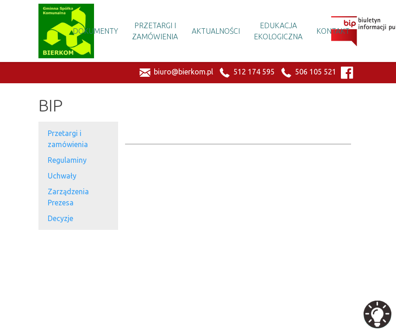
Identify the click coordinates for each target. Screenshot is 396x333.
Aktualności (216, 31)
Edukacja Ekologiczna (278, 31)
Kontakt (333, 31)
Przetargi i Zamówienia (155, 31)
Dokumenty (95, 31)
